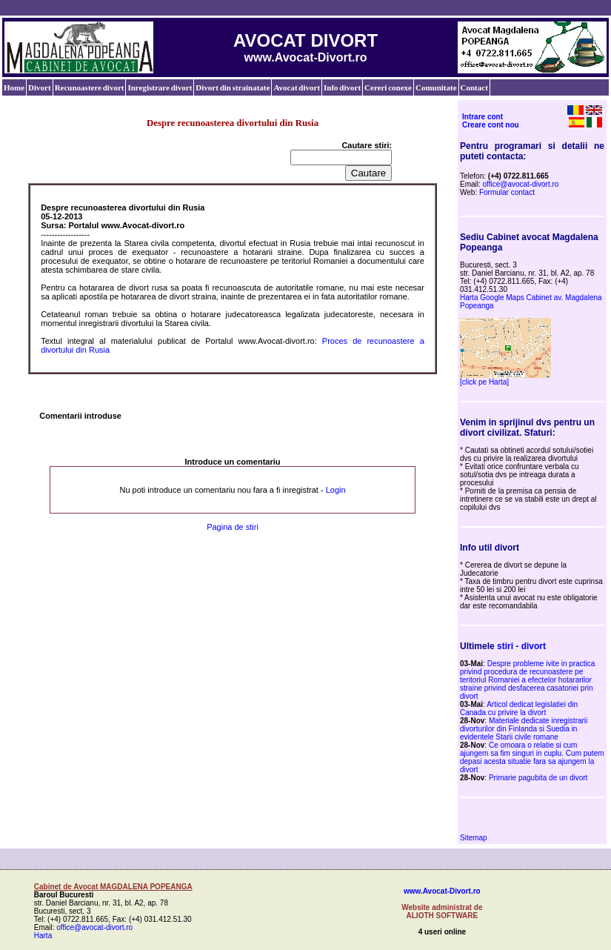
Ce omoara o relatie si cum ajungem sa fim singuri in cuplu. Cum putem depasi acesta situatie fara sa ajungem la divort (532, 757)
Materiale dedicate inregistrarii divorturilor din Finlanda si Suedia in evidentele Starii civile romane (523, 729)
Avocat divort (296, 87)
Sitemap (473, 838)
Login (336, 489)
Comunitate (436, 87)
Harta (43, 935)
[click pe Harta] (484, 382)
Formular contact (507, 192)
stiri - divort (521, 646)
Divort (39, 87)
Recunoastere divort (89, 87)
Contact (474, 87)
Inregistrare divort (159, 87)
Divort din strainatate (233, 87)
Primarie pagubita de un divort (538, 778)
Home (14, 87)
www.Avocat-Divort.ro (442, 891)
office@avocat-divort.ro (521, 184)
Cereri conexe (388, 87)
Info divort (342, 87)
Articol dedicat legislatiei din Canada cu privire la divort (519, 708)
